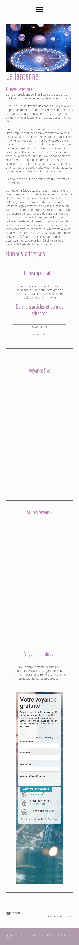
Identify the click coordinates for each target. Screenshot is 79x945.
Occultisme (39, 326)
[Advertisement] (39, 430)
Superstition (39, 334)
